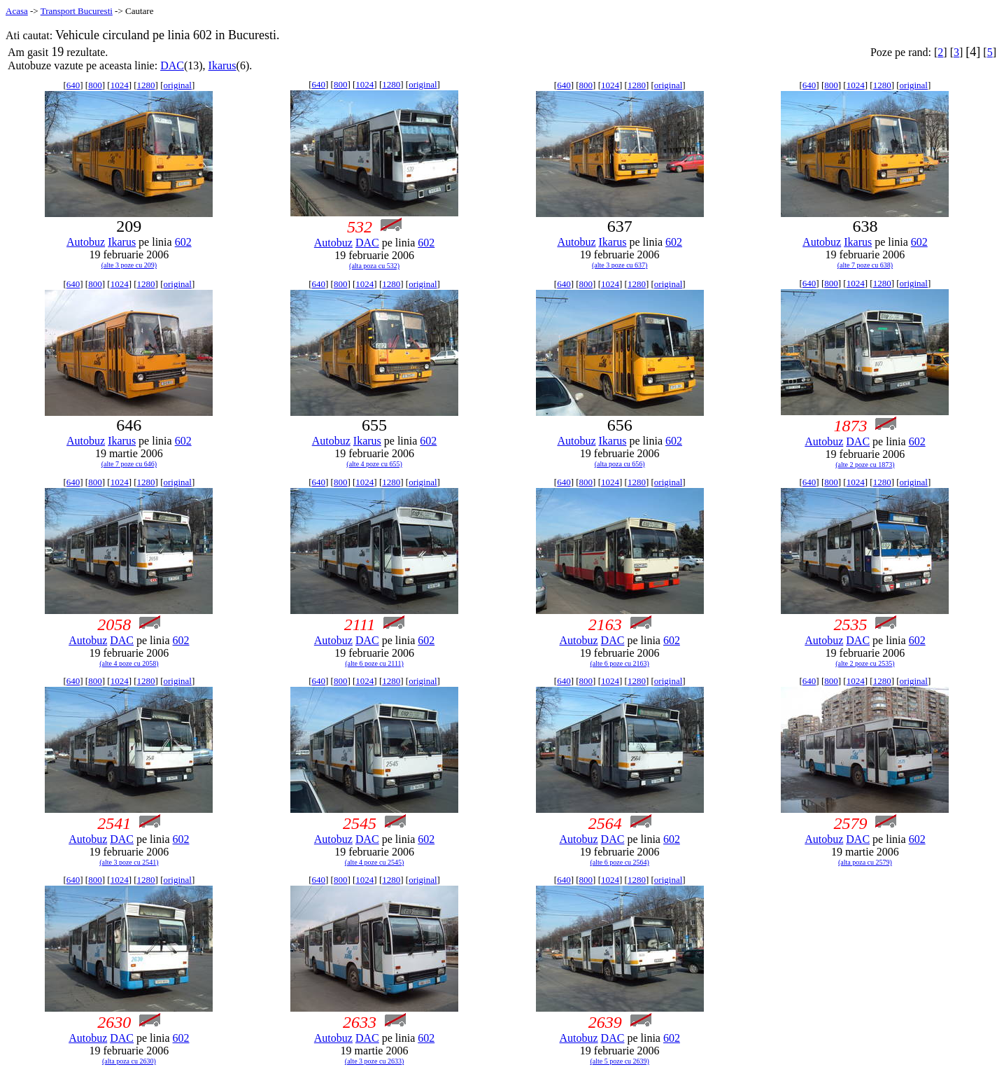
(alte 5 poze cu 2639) (620, 1061)
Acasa (17, 11)
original (177, 85)
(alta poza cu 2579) (865, 862)
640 (73, 85)
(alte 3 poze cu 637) (619, 265)
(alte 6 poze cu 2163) (620, 663)
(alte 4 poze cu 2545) (374, 862)
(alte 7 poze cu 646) (129, 464)
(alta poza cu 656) (620, 464)
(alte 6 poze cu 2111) (374, 663)
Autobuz (85, 242)
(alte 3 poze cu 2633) (374, 1061)
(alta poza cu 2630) (129, 1061)
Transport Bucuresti (77, 11)
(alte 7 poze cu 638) (865, 265)
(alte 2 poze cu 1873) (864, 464)
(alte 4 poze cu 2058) (128, 663)
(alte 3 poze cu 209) (129, 265)
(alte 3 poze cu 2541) (128, 862)
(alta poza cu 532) (374, 266)
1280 (146, 85)
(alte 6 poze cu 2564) (620, 862)
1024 (120, 85)
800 (95, 85)
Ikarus (222, 65)
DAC (172, 65)
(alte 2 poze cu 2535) (864, 663)
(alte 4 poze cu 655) (374, 464)
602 (183, 242)
